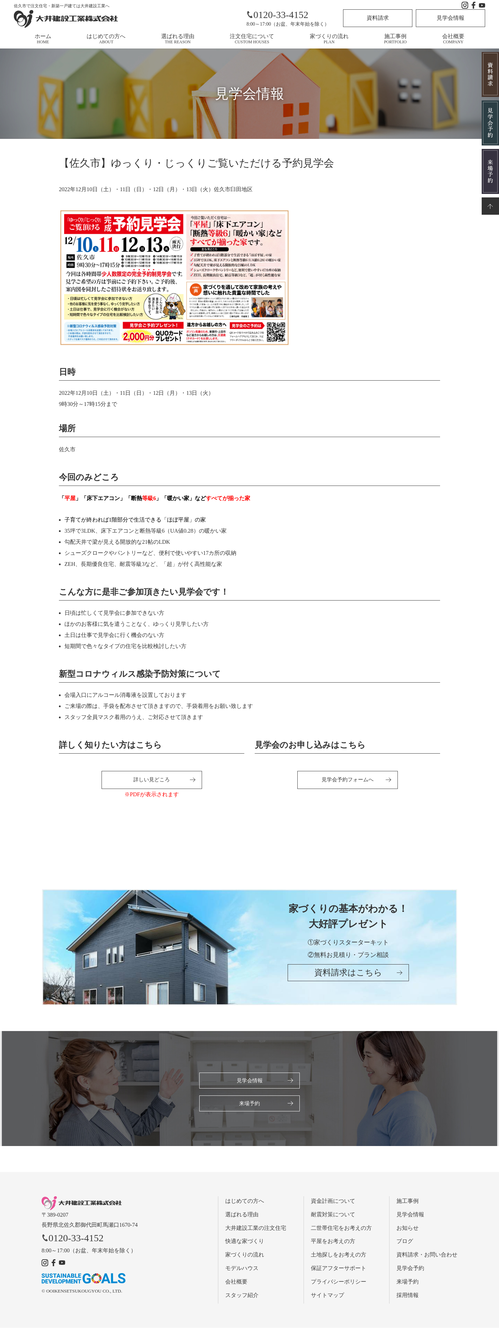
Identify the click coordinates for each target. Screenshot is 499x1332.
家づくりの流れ (329, 38)
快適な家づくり (244, 1245)
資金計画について (333, 1205)
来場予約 (249, 1106)
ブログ (404, 1245)
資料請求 (378, 18)
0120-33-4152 (277, 14)
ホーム (43, 38)
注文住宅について (252, 38)
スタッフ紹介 (242, 1299)
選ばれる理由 (177, 38)
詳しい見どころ (151, 780)
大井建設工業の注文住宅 (255, 1232)
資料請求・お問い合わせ (426, 1259)
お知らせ (407, 1232)
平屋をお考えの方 (333, 1245)
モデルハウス (242, 1272)
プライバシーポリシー (338, 1285)
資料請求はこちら (348, 980)
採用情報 (407, 1299)
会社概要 (453, 38)
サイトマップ (327, 1299)
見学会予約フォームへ (347, 780)
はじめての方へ (106, 38)
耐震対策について (333, 1218)
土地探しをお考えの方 (338, 1259)
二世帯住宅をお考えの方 (341, 1232)
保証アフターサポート (338, 1272)
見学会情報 (450, 18)
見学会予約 (410, 1272)
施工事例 (395, 38)
